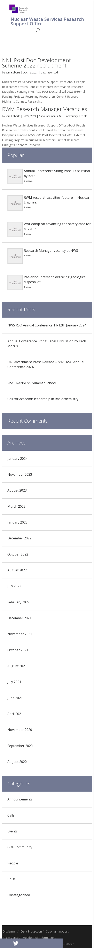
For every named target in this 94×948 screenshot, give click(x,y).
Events (12, 831)
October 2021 (17, 650)
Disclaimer (10, 931)
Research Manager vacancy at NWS (51, 250)
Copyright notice (57, 931)
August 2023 (17, 490)
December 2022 (19, 538)
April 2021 (15, 714)
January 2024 (17, 458)
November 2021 (19, 634)
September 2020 (20, 746)
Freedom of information (38, 938)
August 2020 (17, 761)
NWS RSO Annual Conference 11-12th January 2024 (46, 325)
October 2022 (17, 554)
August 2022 (17, 570)
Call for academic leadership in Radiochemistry (42, 399)
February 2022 (18, 602)
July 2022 (14, 586)
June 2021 (15, 698)
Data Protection (31, 931)
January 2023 (17, 522)
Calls (11, 815)
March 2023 (16, 506)
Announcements (48, 116)
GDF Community (68, 116)
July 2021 (14, 682)
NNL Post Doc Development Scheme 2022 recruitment (36, 62)
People (83, 116)
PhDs (11, 879)
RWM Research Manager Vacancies (44, 109)
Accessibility (10, 938)
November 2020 (19, 729)
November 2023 (19, 474)
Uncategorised (49, 72)
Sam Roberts (13, 72)
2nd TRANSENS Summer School (31, 383)
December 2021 (19, 618)
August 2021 (17, 666)
